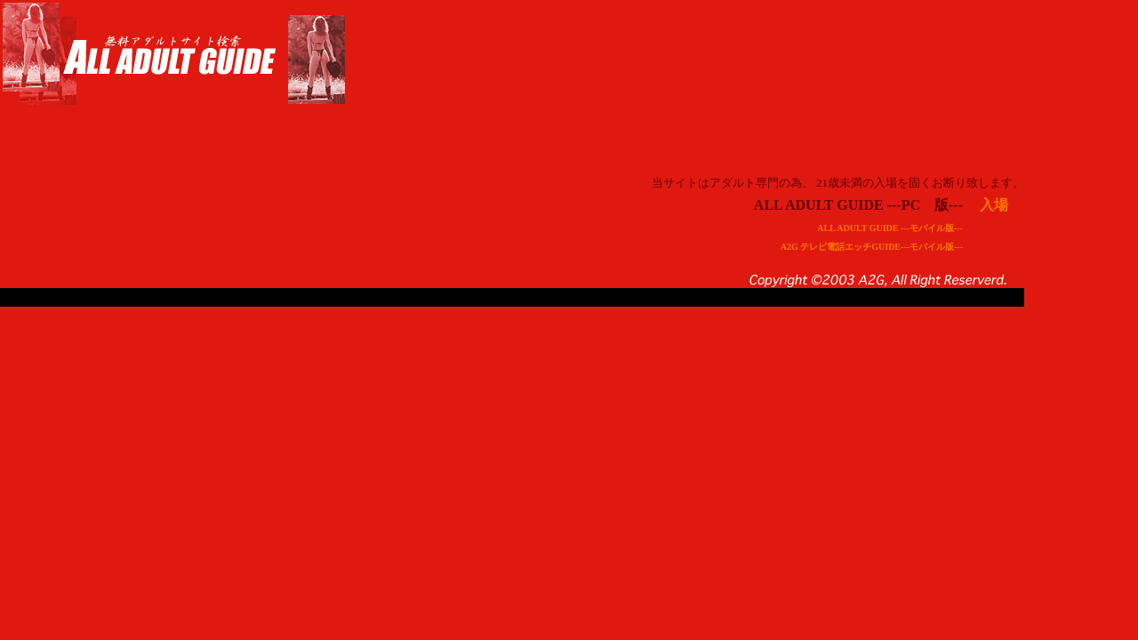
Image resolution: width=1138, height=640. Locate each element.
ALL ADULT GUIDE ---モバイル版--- (890, 228)
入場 (994, 204)
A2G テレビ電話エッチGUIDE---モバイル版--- (872, 247)
